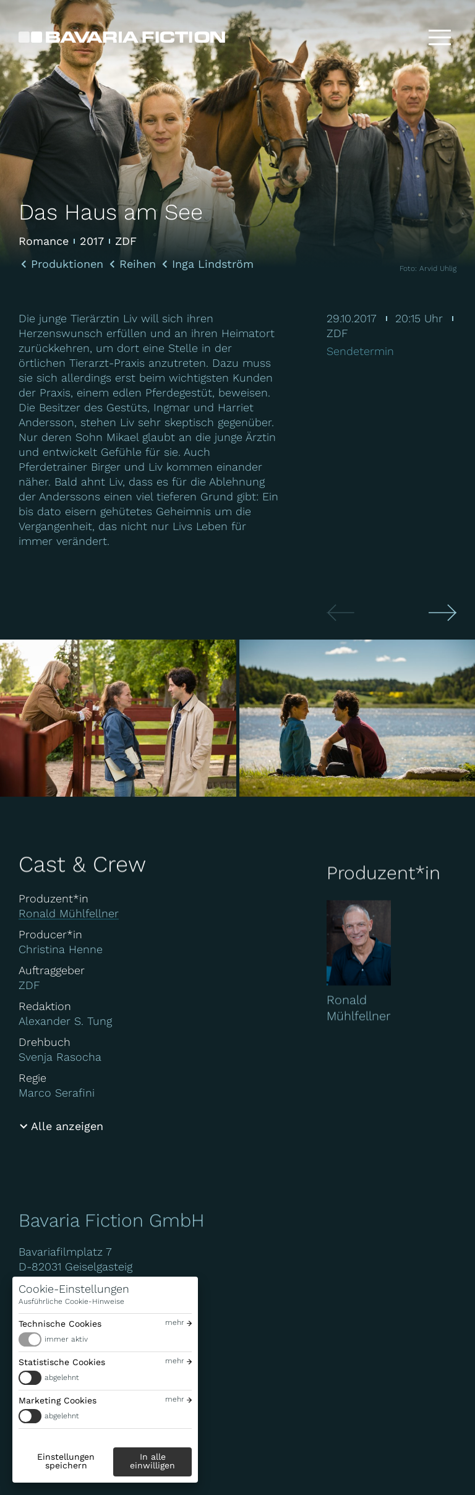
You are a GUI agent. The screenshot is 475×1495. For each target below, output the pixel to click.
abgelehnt (62, 1377)
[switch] (105, 1339)
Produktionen (67, 264)
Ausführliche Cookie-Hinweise (71, 1301)
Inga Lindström (213, 264)
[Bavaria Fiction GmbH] (122, 37)
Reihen (137, 264)
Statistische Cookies (62, 1362)
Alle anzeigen (67, 1126)
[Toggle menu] (439, 37)
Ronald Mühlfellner (69, 913)
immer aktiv (66, 1339)
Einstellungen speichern (66, 1461)
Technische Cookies (60, 1324)
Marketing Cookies (57, 1400)
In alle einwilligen (152, 1461)
